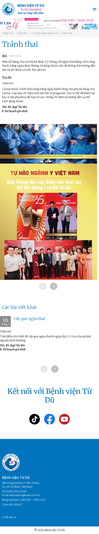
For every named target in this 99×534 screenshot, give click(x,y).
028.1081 (67, 20)
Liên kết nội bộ (12, 504)
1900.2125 (85, 20)
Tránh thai (66, 33)
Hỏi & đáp (22, 33)
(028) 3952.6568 (16, 491)
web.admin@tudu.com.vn (25, 495)
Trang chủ (7, 33)
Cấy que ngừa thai (29, 318)
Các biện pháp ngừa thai (44, 33)
